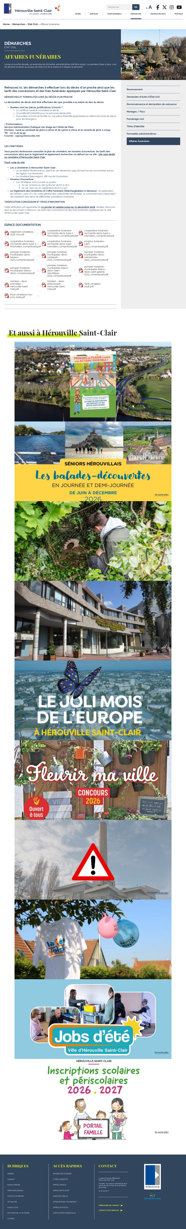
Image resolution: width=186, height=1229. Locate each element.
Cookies (10, 1219)
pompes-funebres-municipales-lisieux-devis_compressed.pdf (22, 271)
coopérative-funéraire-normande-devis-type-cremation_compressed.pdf (62, 244)
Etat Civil (33, 24)
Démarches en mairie (62, 1174)
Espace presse (13, 1185)
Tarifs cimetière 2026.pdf (92, 285)
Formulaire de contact (111, 1205)
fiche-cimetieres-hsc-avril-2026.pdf (21, 296)
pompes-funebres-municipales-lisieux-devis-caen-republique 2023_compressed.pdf (59, 270)
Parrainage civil (135, 119)
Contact (11, 1179)
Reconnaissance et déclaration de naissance (152, 104)
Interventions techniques (64, 1202)
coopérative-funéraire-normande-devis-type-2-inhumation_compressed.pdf (25, 244)
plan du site (12, 1207)
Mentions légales (15, 1190)
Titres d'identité (135, 126)
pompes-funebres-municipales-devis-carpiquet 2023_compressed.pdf (59, 256)
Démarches (18, 24)
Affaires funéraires (139, 141)
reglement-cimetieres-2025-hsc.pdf (22, 233)
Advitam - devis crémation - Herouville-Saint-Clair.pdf (19, 285)
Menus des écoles (61, 1190)
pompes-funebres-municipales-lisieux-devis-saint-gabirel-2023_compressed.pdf (96, 270)
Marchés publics (60, 1196)
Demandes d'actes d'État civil (143, 96)
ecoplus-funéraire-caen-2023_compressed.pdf (96, 244)
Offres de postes (60, 1207)
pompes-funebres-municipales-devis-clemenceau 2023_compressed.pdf (96, 256)
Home (6, 24)
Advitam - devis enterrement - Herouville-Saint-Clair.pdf (56, 285)
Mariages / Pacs (136, 111)
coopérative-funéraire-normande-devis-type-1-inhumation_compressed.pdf (62, 233)
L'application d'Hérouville (64, 1213)
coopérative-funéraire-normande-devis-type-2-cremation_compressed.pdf (99, 233)
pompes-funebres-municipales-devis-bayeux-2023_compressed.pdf (22, 256)
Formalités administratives (141, 133)
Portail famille (59, 1185)
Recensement (135, 89)
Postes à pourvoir (15, 1196)
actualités (12, 1202)
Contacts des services (111, 1210)
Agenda (10, 1174)
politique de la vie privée (18, 1213)
